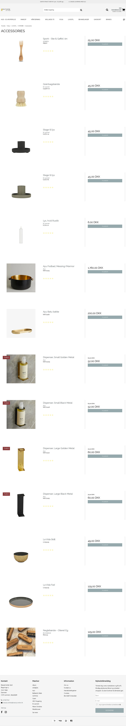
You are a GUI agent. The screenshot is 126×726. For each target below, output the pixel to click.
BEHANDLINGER (84, 19)
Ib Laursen (35, 704)
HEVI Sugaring (37, 701)
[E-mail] (109, 701)
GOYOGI (35, 696)
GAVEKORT (97, 19)
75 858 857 (5, 700)
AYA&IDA (35, 688)
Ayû (33, 690)
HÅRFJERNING (35, 19)
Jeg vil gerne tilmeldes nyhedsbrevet (111, 704)
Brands (108, 19)
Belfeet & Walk (37, 693)
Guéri (34, 698)
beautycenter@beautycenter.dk (13, 702)
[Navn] (109, 695)
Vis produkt (105, 44)
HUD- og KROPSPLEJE (8, 19)
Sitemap (3, 708)
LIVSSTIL (71, 19)
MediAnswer (36, 709)
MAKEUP (23, 19)
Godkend (110, 710)
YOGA (61, 19)
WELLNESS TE (49, 19)
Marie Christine (37, 706)
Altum (34, 685)
